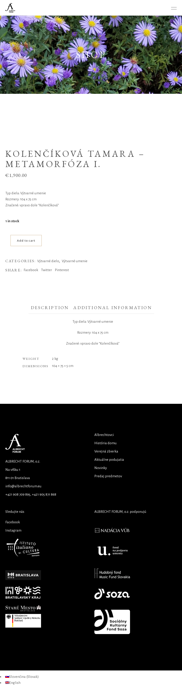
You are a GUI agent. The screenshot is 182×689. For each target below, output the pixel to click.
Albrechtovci (104, 435)
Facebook (12, 522)
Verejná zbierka (106, 451)
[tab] (50, 308)
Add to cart (26, 241)
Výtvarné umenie (74, 261)
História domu (105, 443)
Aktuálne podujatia (109, 459)
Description (50, 307)
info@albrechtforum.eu (23, 486)
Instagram (13, 530)
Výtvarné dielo (48, 261)
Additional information (112, 307)
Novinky (100, 468)
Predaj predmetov (108, 476)
